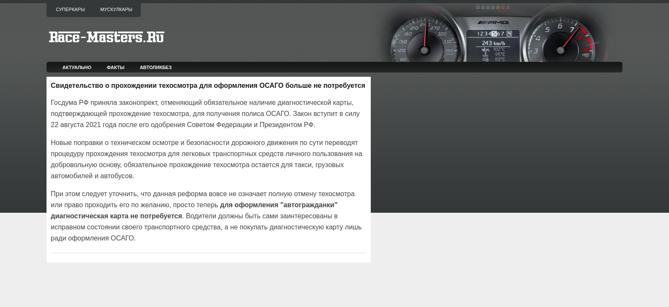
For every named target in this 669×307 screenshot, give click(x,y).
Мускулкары (116, 9)
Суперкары (70, 9)
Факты (116, 67)
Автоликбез (156, 67)
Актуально (76, 67)
